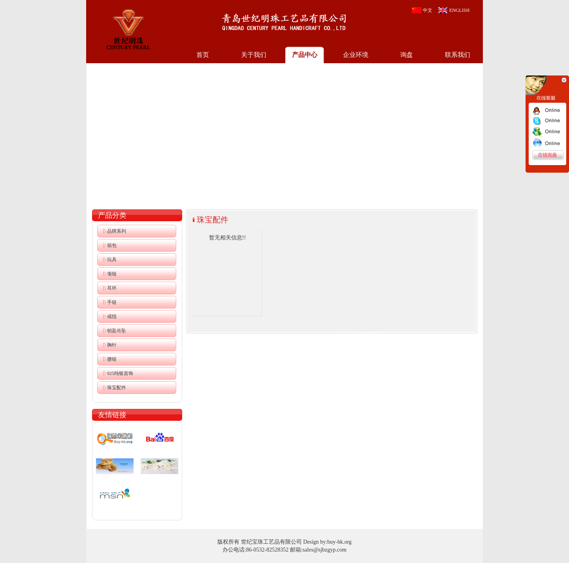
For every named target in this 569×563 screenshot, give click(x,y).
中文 (427, 10)
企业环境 (355, 54)
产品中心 (304, 54)
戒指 (112, 316)
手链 (112, 302)
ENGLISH (459, 10)
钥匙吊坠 (116, 330)
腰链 (112, 359)
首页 (202, 54)
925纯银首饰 (120, 373)
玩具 (112, 259)
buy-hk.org (339, 542)
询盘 (406, 54)
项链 (112, 274)
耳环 (112, 288)
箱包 (112, 245)
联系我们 (457, 54)
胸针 (112, 345)
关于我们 (253, 54)
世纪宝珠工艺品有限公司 (128, 28)
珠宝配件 (116, 387)
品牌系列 (116, 231)
